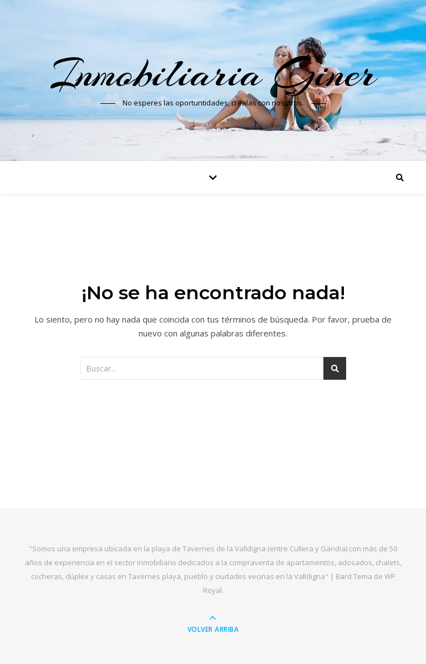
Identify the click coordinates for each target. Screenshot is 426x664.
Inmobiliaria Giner (213, 73)
